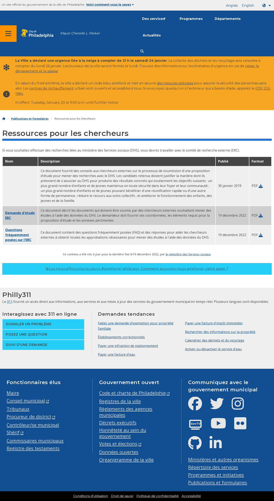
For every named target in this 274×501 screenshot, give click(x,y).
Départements (228, 19)
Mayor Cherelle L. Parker (80, 33)
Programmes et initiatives (216, 475)
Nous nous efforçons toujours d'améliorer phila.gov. (137, 269)
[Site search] (142, 51)
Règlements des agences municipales (125, 412)
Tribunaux (18, 409)
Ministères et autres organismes (223, 459)
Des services (153, 19)
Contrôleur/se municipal (33, 425)
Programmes (191, 19)
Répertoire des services (213, 467)
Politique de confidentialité (157, 496)
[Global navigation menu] (8, 33)
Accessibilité (191, 496)
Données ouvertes (118, 452)
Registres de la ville (120, 401)
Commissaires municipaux (35, 440)
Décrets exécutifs (117, 422)
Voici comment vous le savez (110, 4)
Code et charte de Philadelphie (132, 393)
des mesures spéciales (175, 83)
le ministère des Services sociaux (188, 254)
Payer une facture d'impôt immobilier (214, 323)
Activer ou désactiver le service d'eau (213, 349)
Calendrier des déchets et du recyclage (214, 340)
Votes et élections (118, 443)
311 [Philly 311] (9, 301)
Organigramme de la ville (126, 459)
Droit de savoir (122, 496)
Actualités (152, 35)
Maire (13, 393)
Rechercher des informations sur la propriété (220, 332)
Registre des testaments (33, 448)
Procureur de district (29, 416)
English (248, 5)
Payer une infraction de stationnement (128, 345)
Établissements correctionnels (121, 337)
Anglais (232, 5)
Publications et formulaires (30, 118)
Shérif (13, 432)
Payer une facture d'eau (116, 354)
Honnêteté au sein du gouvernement (122, 433)
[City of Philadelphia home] (38, 33)
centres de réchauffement (51, 88)
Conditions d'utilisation (90, 496)
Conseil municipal (26, 400)
